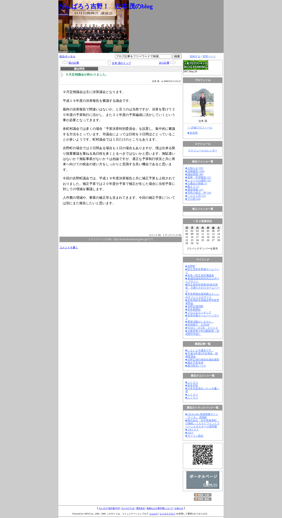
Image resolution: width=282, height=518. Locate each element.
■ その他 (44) (192, 199)
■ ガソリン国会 (194, 435)
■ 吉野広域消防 (194, 306)
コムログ (153, 513)
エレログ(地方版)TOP (109, 508)
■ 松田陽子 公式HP (197, 324)
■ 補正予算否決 (194, 362)
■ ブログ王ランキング (198, 312)
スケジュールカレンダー (202, 150)
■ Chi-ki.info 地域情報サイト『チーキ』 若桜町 (201, 416)
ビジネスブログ (167, 513)
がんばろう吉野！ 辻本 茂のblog (105, 6)
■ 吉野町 (190, 266)
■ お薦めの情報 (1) (196, 183)
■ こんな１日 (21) (195, 195)
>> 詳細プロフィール (199, 127)
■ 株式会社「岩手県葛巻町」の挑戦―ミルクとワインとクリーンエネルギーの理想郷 (202, 423)
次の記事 (164, 62)
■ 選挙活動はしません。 (199, 321)
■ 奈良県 (192, 132)
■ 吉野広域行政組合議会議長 (202, 359)
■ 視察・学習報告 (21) (198, 177)
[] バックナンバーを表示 (202, 248)
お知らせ (178, 508)
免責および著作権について (160, 508)
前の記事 (74, 62)
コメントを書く (68, 247)
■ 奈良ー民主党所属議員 (199, 275)
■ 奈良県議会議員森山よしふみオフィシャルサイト (202, 295)
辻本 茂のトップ (121, 63)
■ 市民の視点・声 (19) (198, 192)
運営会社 (140, 508)
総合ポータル (67, 56)
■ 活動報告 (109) (194, 171)
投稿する (195, 56)
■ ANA (189, 432)
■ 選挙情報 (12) (194, 189)
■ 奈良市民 (191, 385)
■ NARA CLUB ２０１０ (201, 327)
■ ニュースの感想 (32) (198, 180)
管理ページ (209, 56)
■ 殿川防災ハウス (195, 365)
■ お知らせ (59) (194, 168)
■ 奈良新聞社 (193, 309)
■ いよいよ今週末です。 (199, 350)
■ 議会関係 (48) (194, 174)
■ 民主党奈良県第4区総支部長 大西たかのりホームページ (202, 287)
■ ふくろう (191, 382)
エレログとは (127, 508)
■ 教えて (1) (192, 186)
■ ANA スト (192, 429)
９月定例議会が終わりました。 (87, 74)
